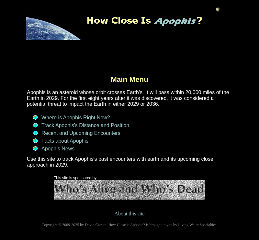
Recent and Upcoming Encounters (80, 133)
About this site (129, 213)
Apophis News (57, 148)
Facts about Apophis (64, 141)
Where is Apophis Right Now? (75, 117)
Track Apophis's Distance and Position (85, 125)
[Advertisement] (129, 59)
